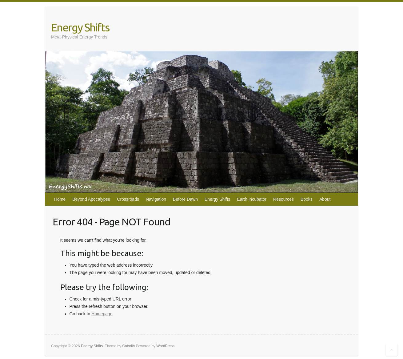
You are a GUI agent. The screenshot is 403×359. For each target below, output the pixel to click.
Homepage (102, 313)
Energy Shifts (80, 27)
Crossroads (128, 199)
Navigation (156, 199)
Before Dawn (185, 199)
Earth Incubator (251, 199)
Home (60, 199)
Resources (283, 199)
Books (307, 199)
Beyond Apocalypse (91, 199)
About (325, 199)
